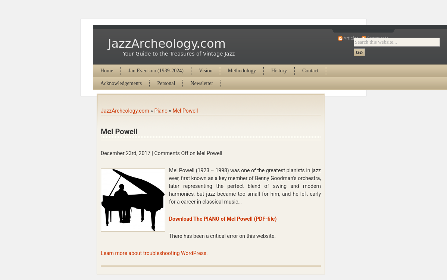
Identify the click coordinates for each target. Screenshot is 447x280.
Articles (351, 38)
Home (106, 70)
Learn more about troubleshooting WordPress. (154, 253)
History (279, 70)
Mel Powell (185, 111)
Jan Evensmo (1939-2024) (156, 70)
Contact (310, 70)
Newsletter (201, 83)
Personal (166, 83)
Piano (161, 111)
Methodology (242, 70)
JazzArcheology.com (167, 44)
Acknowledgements (121, 83)
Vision (206, 70)
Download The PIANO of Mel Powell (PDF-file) (222, 219)
